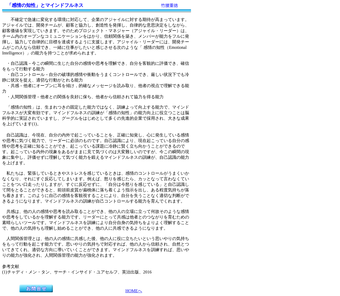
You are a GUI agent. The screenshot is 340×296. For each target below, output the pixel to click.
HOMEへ (133, 291)
